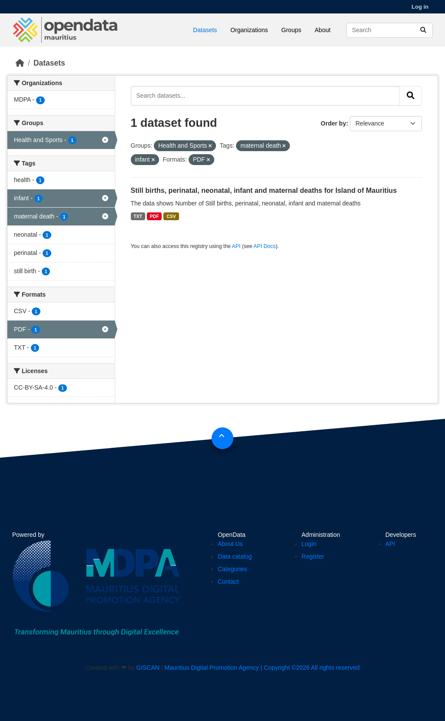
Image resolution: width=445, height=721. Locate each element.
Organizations (249, 29)
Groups (291, 29)
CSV (171, 216)
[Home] (20, 63)
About (323, 29)
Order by (333, 123)
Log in (420, 6)
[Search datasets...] (389, 30)
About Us (230, 543)
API (236, 246)
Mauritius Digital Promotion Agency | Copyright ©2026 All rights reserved (262, 667)
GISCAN (148, 667)
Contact (228, 581)
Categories (232, 569)
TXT (137, 216)
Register (313, 556)
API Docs (264, 246)
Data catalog (235, 556)
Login (309, 543)
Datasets (205, 29)
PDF (154, 216)
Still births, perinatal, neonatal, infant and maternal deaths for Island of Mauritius (264, 190)
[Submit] (423, 30)
